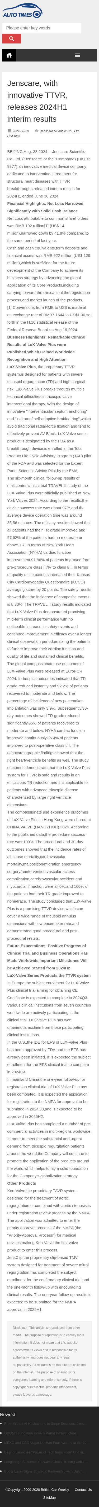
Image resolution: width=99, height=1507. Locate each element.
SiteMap (49, 1498)
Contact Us (83, 1490)
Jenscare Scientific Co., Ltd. (59, 131)
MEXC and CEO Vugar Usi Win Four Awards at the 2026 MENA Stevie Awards (45, 1444)
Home (9, 55)
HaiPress (13, 136)
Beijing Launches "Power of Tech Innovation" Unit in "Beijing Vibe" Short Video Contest (41, 1453)
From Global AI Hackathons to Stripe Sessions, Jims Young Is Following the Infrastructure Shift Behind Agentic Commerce (43, 1425)
